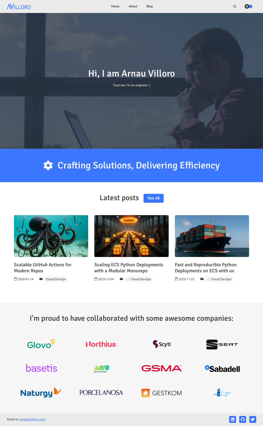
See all (154, 198)
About (133, 6)
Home (115, 6)
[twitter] (252, 419)
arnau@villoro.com (32, 419)
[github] (242, 419)
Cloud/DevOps (56, 279)
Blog (149, 6)
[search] (237, 6)
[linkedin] (232, 419)
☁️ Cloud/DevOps (138, 279)
